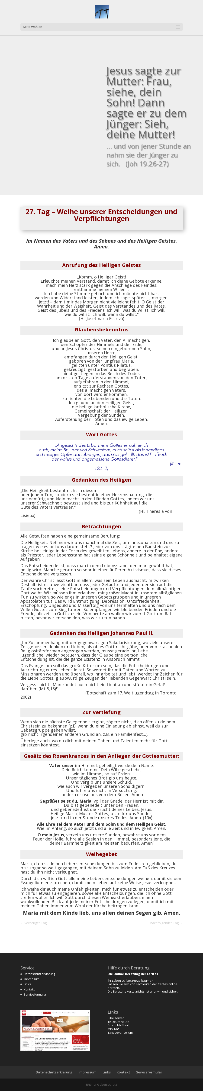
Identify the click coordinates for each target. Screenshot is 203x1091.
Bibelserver (116, 1018)
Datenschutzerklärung (39, 974)
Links (27, 984)
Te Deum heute (118, 1022)
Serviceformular (35, 994)
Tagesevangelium (120, 1032)
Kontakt (29, 989)
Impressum (31, 979)
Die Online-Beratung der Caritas (133, 974)
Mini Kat (113, 1029)
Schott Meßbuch (119, 1025)
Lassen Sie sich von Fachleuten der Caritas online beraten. (142, 986)
